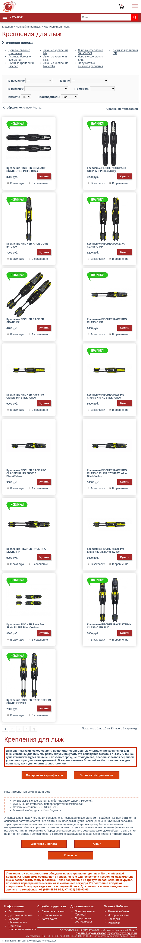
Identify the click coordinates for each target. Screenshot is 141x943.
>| (34, 728)
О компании (16, 911)
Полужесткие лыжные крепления (90, 64)
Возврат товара (52, 915)
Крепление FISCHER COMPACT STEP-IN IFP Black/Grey (106, 170)
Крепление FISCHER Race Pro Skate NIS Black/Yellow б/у (105, 550)
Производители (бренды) (85, 913)
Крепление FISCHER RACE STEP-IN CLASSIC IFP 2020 (109, 626)
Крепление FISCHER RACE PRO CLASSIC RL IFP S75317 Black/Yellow (26, 473)
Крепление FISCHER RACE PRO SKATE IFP (26, 550)
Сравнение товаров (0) (122, 108)
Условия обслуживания (96, 775)
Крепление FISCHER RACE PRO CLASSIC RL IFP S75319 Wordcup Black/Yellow (107, 473)
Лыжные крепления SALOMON (90, 51)
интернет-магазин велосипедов (28, 833)
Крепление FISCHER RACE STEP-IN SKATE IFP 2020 (28, 702)
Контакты (70, 855)
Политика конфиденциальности (23, 927)
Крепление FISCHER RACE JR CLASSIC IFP (106, 245)
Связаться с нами (53, 911)
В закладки (17, 183)
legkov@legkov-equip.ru (122, 933)
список (28, 107)
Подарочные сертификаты (44, 775)
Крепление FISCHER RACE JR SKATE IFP (25, 321)
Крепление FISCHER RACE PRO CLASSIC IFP (107, 321)
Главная (7, 26)
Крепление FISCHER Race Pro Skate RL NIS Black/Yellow (25, 626)
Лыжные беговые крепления (20, 58)
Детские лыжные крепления (19, 51)
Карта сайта (49, 919)
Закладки (114, 919)
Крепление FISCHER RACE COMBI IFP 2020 (27, 245)
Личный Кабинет (118, 911)
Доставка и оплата (44, 843)
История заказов (118, 915)
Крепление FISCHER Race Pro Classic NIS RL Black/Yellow (105, 396)
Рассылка (114, 922)
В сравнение (40, 183)
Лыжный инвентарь (28, 26)
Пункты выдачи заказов (91, 933)
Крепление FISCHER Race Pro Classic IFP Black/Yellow (25, 396)
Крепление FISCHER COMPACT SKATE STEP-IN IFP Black (26, 170)
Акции (97, 843)
